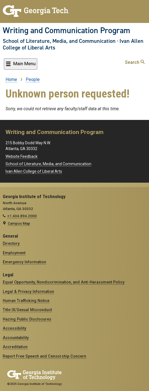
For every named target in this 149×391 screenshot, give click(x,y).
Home (11, 79)
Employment (14, 253)
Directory (11, 243)
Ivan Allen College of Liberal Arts (34, 171)
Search (135, 62)
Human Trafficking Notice (26, 300)
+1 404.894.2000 (22, 216)
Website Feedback (22, 156)
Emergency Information (24, 262)
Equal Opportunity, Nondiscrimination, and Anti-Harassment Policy (63, 282)
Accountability (16, 337)
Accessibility (14, 328)
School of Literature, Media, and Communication (59, 40)
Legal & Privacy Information (28, 291)
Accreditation (15, 347)
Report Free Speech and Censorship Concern (44, 356)
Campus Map (19, 223)
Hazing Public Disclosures (27, 319)
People (33, 79)
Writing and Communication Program (66, 30)
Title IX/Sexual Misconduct (27, 310)
